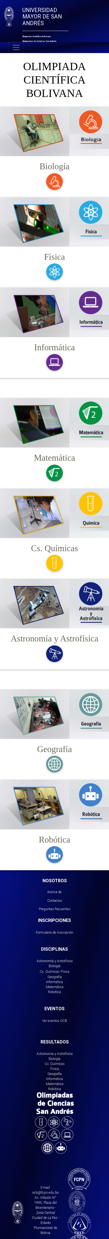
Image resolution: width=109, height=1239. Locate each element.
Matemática (54, 987)
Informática (54, 982)
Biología (54, 966)
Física (65, 971)
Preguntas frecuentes (54, 909)
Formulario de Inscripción (54, 932)
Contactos (54, 900)
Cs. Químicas (50, 971)
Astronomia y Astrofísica (55, 1054)
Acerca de (54, 892)
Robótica (54, 992)
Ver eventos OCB (54, 1021)
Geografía (55, 977)
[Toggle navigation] (16, 47)
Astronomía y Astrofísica (55, 961)
